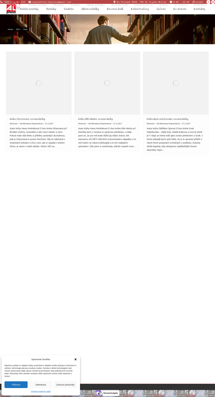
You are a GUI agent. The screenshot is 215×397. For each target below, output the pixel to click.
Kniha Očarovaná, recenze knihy (27, 119)
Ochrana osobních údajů (41, 391)
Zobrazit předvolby (65, 384)
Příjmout (16, 384)
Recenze (13, 123)
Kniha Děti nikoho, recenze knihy (95, 119)
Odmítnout (41, 384)
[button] (75, 359)
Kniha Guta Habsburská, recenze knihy (167, 119)
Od (31, 123)
